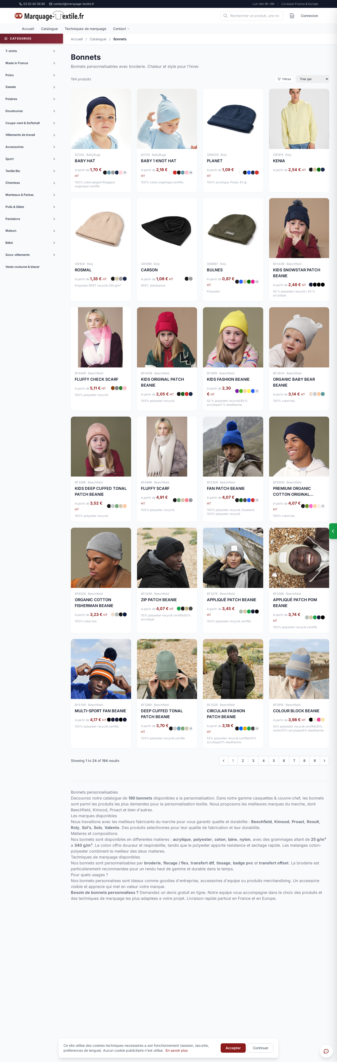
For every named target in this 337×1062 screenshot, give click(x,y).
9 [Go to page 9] (315, 760)
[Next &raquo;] (324, 760)
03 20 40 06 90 (32, 4)
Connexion (309, 16)
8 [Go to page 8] (304, 760)
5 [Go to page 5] (274, 760)
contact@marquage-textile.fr (71, 4)
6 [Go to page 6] (284, 760)
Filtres (284, 79)
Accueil (28, 29)
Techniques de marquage (85, 29)
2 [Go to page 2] (243, 760)
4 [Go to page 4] (263, 760)
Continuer (260, 1048)
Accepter (233, 1048)
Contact (121, 29)
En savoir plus (177, 1050)
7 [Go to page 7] (294, 760)
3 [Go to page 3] (253, 760)
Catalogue (49, 29)
